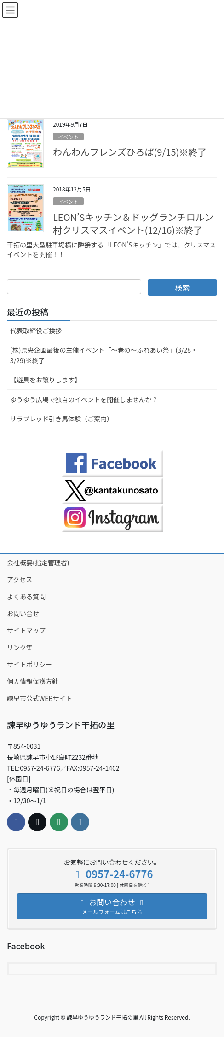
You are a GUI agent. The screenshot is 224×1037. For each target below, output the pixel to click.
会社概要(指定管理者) (38, 562)
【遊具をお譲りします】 (45, 379)
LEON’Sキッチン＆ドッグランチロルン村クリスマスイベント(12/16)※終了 (133, 223)
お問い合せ (23, 613)
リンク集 (20, 647)
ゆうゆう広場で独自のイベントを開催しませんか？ (84, 399)
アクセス (19, 579)
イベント (68, 136)
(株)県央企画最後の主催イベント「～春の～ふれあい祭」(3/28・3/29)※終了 (103, 355)
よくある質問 (26, 596)
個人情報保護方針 (32, 681)
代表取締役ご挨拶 (36, 330)
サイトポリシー (29, 664)
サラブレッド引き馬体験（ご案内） (61, 418)
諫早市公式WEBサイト (39, 698)
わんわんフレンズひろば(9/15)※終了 (130, 151)
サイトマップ (26, 630)
